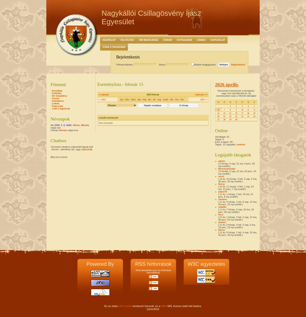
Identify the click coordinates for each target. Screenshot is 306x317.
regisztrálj (86, 149)
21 (224, 116)
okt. (172, 99)
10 (242, 110)
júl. (154, 99)
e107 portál (125, 306)
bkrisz (221, 230)
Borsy (221, 184)
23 (236, 116)
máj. (145, 99)
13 (218, 113)
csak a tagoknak (114, 47)
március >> (201, 94)
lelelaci (222, 222)
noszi (221, 176)
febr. (127, 99)
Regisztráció (238, 64)
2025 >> (204, 99)
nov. (177, 99)
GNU (164, 306)
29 (230, 119)
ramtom (241, 144)
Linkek (201, 40)
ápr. (140, 99)
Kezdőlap (109, 40)
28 (224, 119)
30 (236, 119)
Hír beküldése (148, 40)
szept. (166, 99)
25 (248, 116)
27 (218, 119)
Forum (167, 40)
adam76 (222, 191)
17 (242, 113)
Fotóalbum (184, 40)
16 (236, 113)
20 (218, 116)
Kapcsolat (218, 40)
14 (224, 113)
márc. (133, 99)
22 (230, 116)
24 (242, 116)
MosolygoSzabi (226, 168)
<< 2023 (102, 99)
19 (254, 113)
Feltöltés (127, 40)
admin (221, 161)
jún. (150, 99)
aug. (159, 99)
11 (248, 110)
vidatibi (222, 207)
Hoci (220, 214)
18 (248, 113)
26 (254, 116)
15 (230, 113)
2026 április (226, 84)
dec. (182, 99)
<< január (103, 94)
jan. (122, 99)
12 (254, 110)
